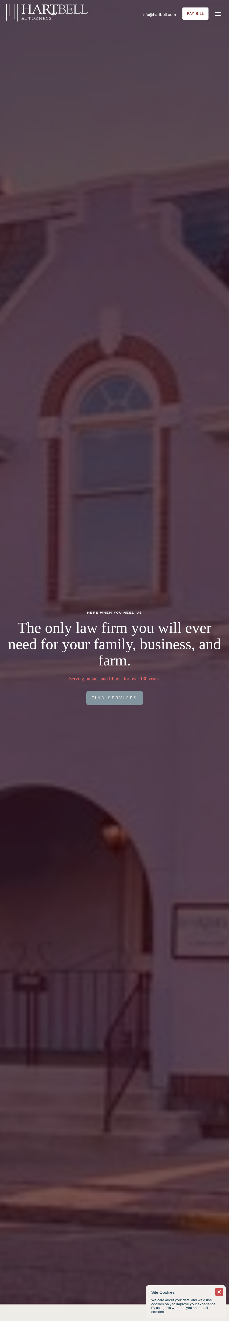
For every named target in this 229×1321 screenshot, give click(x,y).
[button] (218, 13)
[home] (47, 14)
